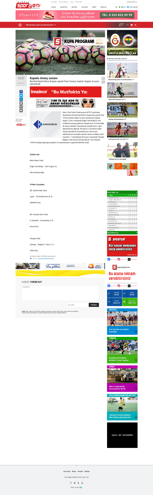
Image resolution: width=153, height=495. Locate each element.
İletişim (80, 471)
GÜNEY (112, 367)
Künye (74, 471)
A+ (103, 78)
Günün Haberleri (63, 2)
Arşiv (72, 2)
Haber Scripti (75, 487)
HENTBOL (113, 310)
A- (103, 82)
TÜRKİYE (112, 338)
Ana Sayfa (54, 2)
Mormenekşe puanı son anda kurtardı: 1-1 (41, 25)
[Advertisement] (146, 66)
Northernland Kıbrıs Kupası (46, 259)
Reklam (87, 471)
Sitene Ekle (79, 2)
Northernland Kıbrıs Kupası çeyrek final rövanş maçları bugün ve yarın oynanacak (64, 82)
